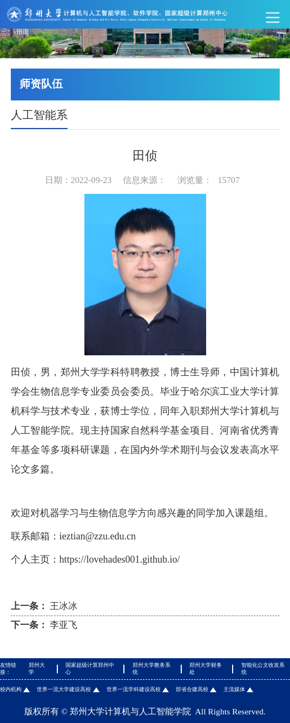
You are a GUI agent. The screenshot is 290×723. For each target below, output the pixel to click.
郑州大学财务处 (205, 668)
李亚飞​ (63, 625)
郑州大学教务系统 (151, 668)
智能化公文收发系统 (263, 668)
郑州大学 (37, 668)
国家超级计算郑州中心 (89, 668)
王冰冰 (63, 606)
